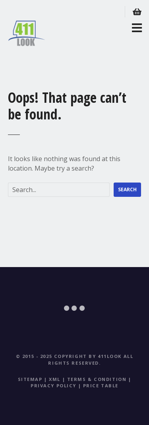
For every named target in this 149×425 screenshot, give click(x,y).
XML (54, 379)
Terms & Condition (97, 379)
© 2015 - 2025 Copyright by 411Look (69, 356)
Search (127, 189)
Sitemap (30, 379)
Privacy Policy (53, 385)
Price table (100, 385)
